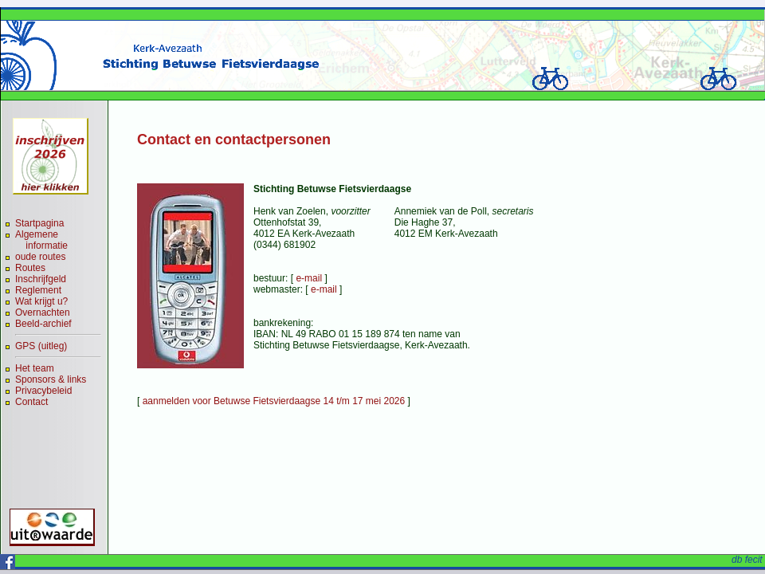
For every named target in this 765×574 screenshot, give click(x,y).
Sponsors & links (50, 379)
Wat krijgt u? (41, 301)
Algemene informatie (41, 240)
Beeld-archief (43, 323)
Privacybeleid (43, 390)
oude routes (40, 256)
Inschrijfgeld (40, 279)
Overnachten (42, 312)
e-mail (309, 278)
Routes (30, 267)
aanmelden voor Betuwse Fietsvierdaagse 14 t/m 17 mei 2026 (274, 401)
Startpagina (39, 223)
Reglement (38, 290)
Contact (31, 401)
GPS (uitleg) (41, 346)
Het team (34, 368)
